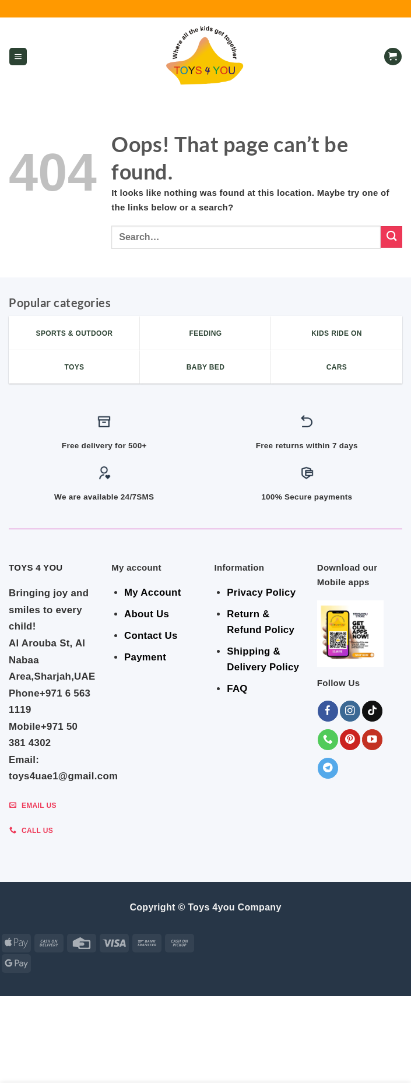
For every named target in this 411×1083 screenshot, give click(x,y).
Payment (145, 657)
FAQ (237, 688)
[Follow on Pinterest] (350, 739)
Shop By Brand (344, 1055)
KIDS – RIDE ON (196, 1063)
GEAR (71, 1055)
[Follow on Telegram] (328, 768)
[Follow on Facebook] (328, 711)
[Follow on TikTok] (372, 711)
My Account (152, 592)
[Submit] (391, 237)
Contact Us (151, 635)
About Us (146, 614)
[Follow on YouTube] (372, 739)
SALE (44, 1055)
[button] (18, 57)
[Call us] (328, 739)
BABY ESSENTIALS (168, 1055)
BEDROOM (108, 1055)
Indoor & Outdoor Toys (257, 1055)
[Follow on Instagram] (350, 711)
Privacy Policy (261, 592)
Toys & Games (133, 1063)
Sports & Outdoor (270, 1063)
